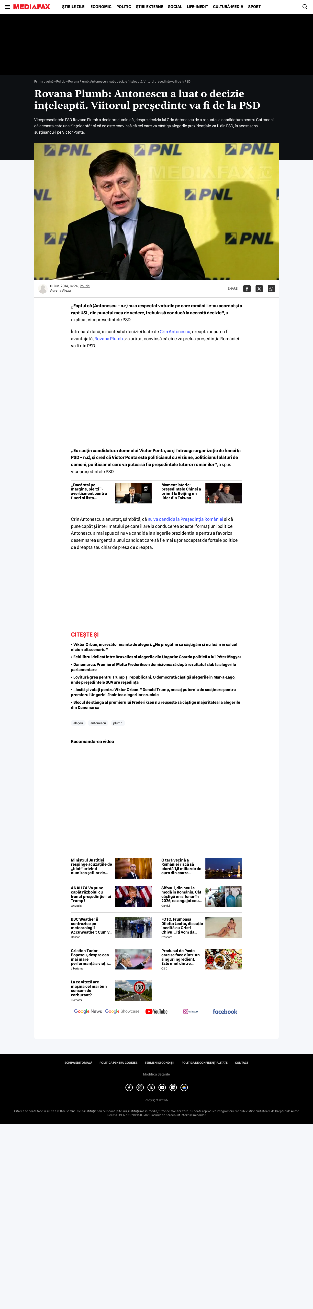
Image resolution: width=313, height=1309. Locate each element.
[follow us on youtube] (156, 1012)
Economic (101, 7)
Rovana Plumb (108, 338)
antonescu (98, 723)
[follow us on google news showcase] (122, 1012)
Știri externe (149, 7)
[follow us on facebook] (225, 1012)
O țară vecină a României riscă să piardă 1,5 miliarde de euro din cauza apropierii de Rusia (181, 866)
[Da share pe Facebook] (247, 288)
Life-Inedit (197, 7)
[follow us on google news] (88, 1012)
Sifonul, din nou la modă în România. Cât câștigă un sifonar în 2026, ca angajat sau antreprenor (181, 894)
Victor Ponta (152, 450)
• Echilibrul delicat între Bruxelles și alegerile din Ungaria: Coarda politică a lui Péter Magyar (156, 657)
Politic (123, 7)
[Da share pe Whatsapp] (271, 288)
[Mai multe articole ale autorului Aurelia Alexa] (43, 289)
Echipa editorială (78, 1062)
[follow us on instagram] (191, 1012)
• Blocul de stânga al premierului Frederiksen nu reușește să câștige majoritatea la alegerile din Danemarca (155, 705)
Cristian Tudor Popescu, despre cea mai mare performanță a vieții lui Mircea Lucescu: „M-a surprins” (90, 957)
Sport (254, 7)
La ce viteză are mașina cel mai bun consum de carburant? (89, 988)
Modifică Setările (156, 1074)
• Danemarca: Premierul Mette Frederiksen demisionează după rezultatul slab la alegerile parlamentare (153, 667)
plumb (118, 723)
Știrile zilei (74, 7)
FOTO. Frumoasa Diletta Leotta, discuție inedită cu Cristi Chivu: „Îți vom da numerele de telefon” (182, 925)
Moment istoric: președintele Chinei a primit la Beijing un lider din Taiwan (181, 491)
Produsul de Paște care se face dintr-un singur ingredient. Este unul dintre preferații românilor (180, 957)
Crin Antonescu (175, 331)
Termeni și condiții (159, 1062)
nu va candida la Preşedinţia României (185, 519)
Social (175, 7)
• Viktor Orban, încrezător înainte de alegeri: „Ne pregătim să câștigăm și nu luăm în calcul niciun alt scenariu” (154, 647)
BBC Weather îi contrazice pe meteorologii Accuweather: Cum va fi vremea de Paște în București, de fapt (91, 925)
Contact (241, 1062)
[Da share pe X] (259, 288)
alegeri (78, 723)
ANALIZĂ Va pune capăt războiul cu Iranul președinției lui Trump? (91, 894)
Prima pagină (44, 81)
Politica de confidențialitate (205, 1062)
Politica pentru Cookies (118, 1062)
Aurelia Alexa (60, 290)
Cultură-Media (228, 7)
